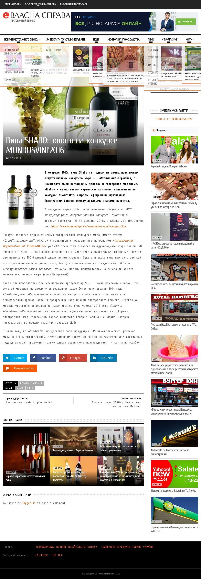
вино (30, 388)
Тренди (30, 56)
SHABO (20, 388)
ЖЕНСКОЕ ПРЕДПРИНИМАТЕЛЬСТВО (40, 4)
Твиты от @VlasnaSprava (174, 119)
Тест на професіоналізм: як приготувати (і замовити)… (82, 61)
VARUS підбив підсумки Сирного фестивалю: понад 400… (176, 63)
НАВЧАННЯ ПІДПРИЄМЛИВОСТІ (73, 4)
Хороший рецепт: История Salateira (169, 166)
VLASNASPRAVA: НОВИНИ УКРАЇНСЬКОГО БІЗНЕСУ (66, 547)
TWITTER (57, 555)
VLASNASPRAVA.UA (13, 4)
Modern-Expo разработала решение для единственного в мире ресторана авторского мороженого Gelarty (174, 369)
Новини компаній (82, 56)
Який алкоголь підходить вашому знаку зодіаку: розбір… (37, 61)
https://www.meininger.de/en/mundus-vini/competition (88, 226)
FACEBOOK (42, 555)
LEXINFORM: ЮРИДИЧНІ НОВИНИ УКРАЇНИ (127, 547)
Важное (8, 47)
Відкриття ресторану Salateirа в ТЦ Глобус (173, 490)
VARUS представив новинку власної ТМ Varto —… (128, 61)
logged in (29, 503)
